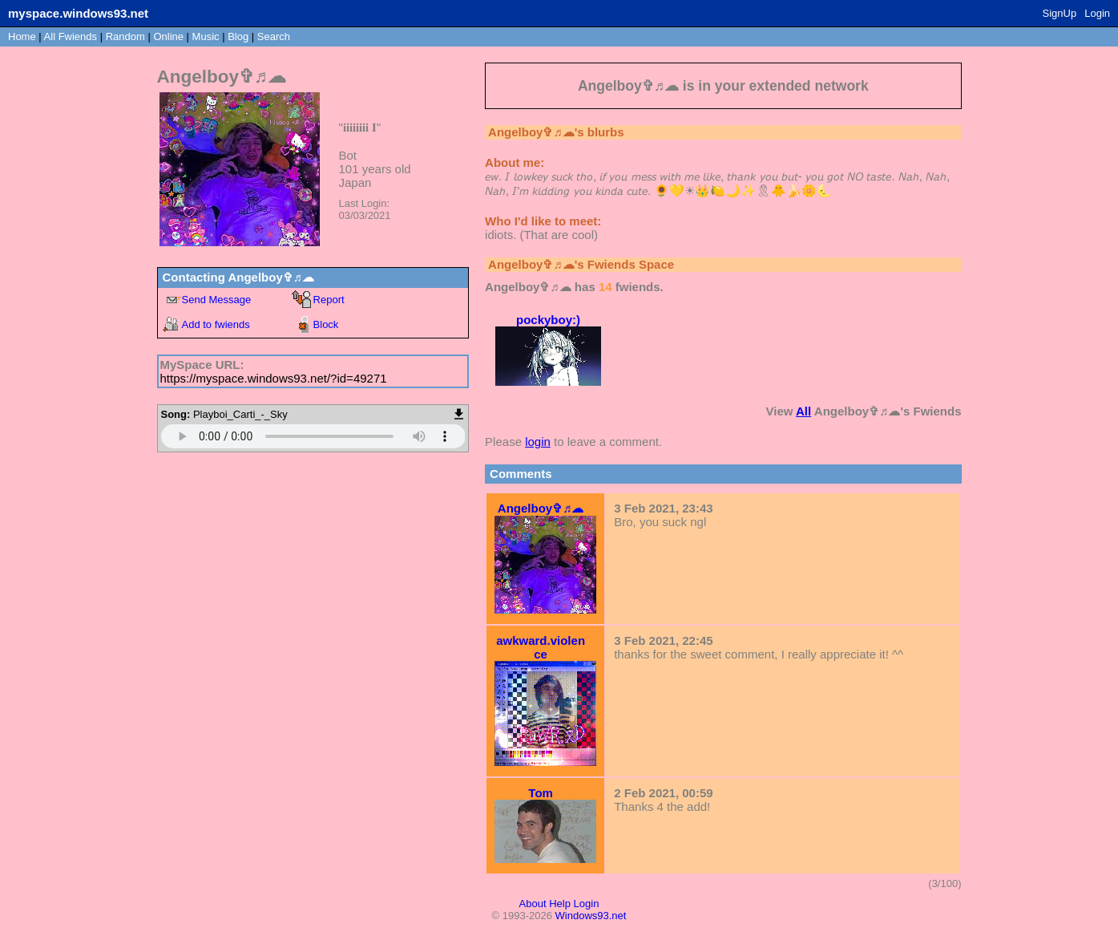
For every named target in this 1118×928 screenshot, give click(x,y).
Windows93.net (591, 916)
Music (206, 36)
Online (168, 36)
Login (1097, 13)
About (533, 904)
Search (273, 36)
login (538, 441)
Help (560, 904)
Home (22, 36)
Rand (125, 36)
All (70, 36)
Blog (238, 36)
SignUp (1060, 13)
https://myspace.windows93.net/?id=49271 (273, 378)
